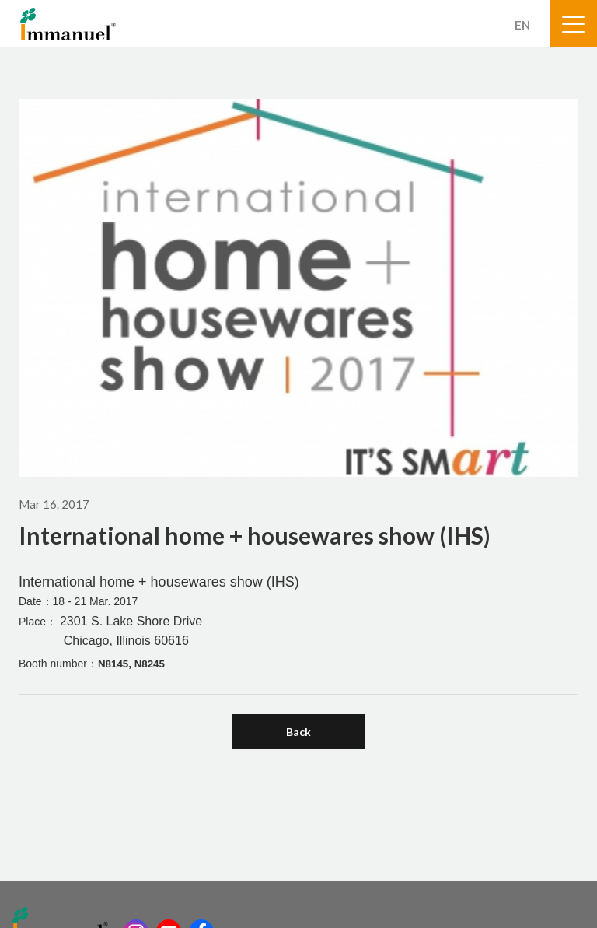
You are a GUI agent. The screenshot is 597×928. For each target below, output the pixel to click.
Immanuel (68, 24)
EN (522, 25)
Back (298, 731)
